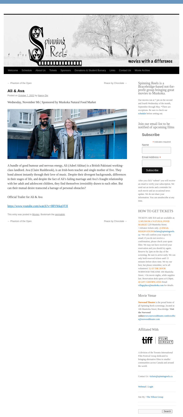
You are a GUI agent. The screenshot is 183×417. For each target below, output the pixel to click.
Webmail (142, 386)
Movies (35, 214)
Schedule (27, 70)
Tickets (53, 70)
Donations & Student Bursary (90, 70)
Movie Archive (142, 70)
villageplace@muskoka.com (151, 285)
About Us (40, 70)
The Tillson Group (155, 397)
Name (145, 144)
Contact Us (125, 70)
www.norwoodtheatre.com (156, 316)
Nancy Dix (43, 95)
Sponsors (66, 70)
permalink (60, 214)
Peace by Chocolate (115, 83)
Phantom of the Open (19, 83)
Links (112, 70)
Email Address (151, 157)
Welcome (13, 70)
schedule (142, 113)
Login (150, 386)
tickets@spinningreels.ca (161, 376)
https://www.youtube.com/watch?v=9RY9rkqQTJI (37, 206)
